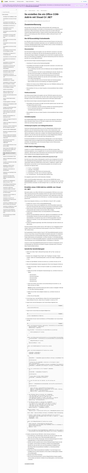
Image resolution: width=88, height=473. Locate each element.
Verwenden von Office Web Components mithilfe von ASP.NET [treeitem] (9, 188)
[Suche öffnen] (81, 2)
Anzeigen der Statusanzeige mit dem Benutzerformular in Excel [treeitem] (9, 108)
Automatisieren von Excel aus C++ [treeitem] (9, 25)
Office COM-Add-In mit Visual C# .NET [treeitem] (9, 154)
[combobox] (9, 12)
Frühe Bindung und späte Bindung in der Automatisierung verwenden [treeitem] (9, 185)
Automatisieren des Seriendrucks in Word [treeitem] (9, 59)
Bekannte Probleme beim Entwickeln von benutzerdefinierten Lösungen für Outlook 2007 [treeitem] (9, 136)
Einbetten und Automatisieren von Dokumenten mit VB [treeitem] (9, 116)
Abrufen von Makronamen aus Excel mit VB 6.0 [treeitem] (9, 159)
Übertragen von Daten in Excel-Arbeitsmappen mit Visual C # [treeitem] (8, 166)
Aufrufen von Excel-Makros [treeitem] (8, 89)
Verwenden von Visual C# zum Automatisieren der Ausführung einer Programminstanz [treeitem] (9, 199)
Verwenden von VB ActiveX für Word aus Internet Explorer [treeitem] (9, 192)
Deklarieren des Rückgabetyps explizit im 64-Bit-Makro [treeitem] (10, 104)
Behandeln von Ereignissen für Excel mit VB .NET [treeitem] (9, 132)
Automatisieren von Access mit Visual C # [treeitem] (9, 19)
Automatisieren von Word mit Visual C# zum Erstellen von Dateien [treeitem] (9, 86)
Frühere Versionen (32, 10)
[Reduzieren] (16, 10)
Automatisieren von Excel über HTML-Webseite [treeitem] (10, 32)
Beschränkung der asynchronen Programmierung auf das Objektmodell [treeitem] (8, 141)
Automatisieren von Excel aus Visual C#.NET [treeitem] (9, 43)
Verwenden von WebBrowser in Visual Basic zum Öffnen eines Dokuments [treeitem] (10, 203)
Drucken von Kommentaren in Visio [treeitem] (9, 156)
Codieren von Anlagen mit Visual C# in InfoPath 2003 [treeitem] (10, 120)
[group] (45, 378)
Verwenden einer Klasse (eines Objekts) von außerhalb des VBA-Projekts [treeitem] (9, 177)
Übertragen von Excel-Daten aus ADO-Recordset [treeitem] (9, 169)
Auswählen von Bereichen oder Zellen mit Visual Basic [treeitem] (10, 163)
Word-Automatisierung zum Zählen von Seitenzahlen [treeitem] (9, 215)
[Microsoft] (2, 1)
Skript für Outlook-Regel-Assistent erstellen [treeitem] (9, 99)
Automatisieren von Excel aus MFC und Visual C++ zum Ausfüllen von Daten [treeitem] (9, 36)
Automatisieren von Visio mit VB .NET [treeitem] (9, 56)
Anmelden (85, 1)
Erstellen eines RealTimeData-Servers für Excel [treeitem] (10, 95)
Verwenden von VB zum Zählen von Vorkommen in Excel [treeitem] (9, 195)
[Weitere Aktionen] (62, 11)
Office (38, 10)
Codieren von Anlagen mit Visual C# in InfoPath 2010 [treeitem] (10, 123)
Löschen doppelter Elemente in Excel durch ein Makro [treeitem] (9, 145)
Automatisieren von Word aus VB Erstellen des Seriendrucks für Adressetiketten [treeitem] (9, 67)
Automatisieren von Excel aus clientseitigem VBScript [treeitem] (8, 28)
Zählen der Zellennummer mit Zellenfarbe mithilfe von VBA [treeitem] (8, 92)
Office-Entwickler (44, 10)
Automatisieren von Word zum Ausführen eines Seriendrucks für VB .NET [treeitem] (9, 75)
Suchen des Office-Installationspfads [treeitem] (9, 129)
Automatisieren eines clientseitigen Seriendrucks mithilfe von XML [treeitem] (9, 71)
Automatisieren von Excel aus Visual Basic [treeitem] (9, 47)
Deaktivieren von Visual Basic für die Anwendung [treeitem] (9, 173)
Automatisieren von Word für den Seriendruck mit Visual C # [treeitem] (9, 63)
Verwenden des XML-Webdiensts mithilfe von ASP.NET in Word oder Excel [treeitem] (9, 211)
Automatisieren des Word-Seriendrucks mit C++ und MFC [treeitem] (8, 80)
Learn (26, 10)
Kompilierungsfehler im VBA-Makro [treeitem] (9, 101)
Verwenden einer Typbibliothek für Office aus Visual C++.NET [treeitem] (9, 181)
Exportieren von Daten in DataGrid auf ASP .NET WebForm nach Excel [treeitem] (10, 127)
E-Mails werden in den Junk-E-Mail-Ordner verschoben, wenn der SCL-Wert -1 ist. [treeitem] (9, 112)
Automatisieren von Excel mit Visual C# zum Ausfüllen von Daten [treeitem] (9, 50)
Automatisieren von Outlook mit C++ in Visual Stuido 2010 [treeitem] (9, 54)
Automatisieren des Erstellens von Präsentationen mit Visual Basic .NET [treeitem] (9, 23)
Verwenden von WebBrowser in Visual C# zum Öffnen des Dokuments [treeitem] (10, 207)
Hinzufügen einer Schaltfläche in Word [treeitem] (10, 16)
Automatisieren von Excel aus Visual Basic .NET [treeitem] (9, 40)
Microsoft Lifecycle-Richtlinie (32, 6)
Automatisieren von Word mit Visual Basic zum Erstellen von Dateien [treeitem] (9, 83)
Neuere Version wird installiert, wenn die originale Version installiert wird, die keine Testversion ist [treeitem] (9, 149)
